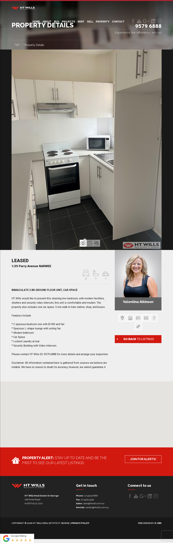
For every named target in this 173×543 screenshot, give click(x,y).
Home (36, 21)
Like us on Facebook (133, 21)
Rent (81, 21)
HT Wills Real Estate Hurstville (23, 8)
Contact (118, 21)
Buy (56, 21)
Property (102, 21)
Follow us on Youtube (139, 21)
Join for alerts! (142, 459)
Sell (90, 21)
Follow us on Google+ (146, 21)
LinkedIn (153, 21)
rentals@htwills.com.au (97, 507)
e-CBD (158, 523)
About (47, 21)
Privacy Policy (80, 523)
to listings (138, 338)
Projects (68, 21)
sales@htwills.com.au (93, 503)
